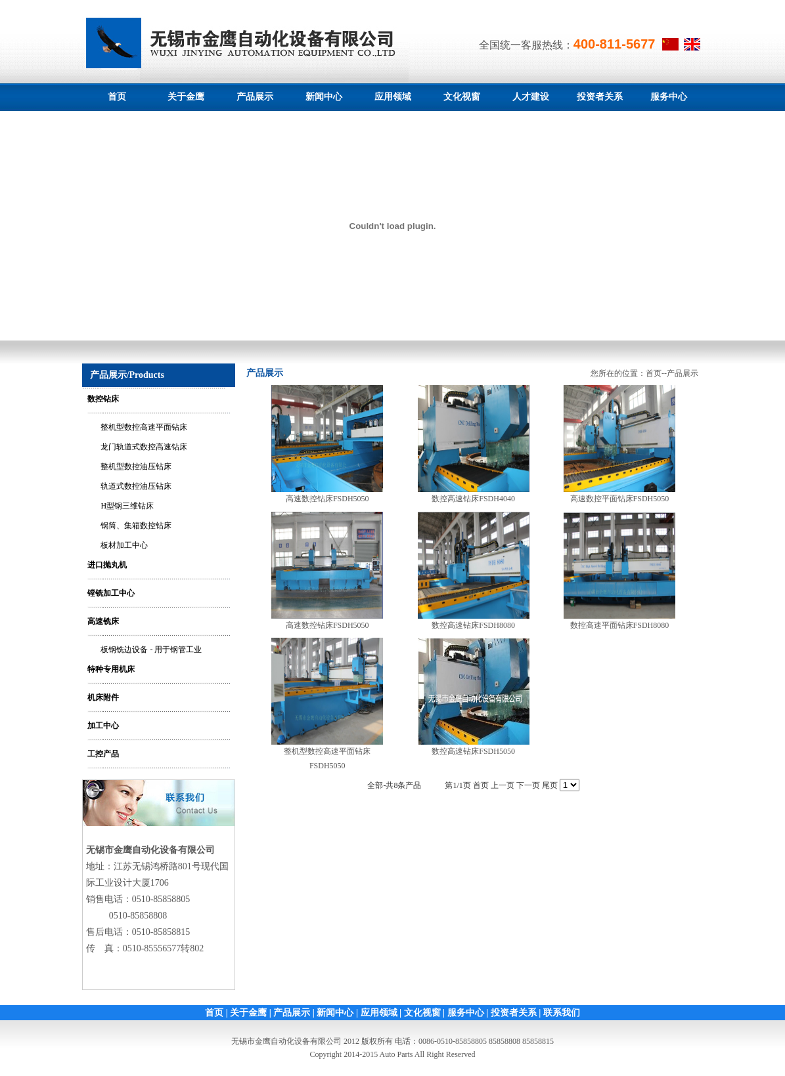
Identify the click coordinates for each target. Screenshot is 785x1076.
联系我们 (561, 1013)
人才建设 (530, 97)
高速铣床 (103, 621)
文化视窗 (461, 97)
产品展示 (254, 97)
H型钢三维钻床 (127, 505)
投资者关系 (600, 97)
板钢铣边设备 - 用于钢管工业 (151, 649)
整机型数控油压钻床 (136, 466)
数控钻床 (103, 399)
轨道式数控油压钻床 (136, 486)
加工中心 (103, 725)
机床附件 (103, 697)
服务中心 (668, 97)
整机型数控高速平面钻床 (144, 427)
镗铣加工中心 (111, 593)
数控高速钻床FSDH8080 (473, 625)
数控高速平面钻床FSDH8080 (619, 625)
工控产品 (103, 753)
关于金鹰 (186, 97)
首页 (117, 97)
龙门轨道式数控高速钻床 (144, 446)
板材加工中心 (124, 545)
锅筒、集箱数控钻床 (136, 525)
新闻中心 (323, 97)
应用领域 (392, 97)
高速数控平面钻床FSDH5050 (619, 498)
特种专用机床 (111, 669)
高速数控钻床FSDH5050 (327, 498)
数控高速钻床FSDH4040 (473, 498)
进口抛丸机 (107, 564)
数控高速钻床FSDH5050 (473, 751)
